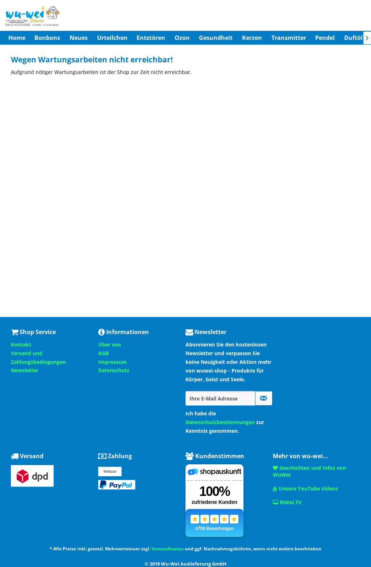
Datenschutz (113, 370)
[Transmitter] (289, 38)
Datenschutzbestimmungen (220, 422)
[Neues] (78, 38)
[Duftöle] (355, 38)
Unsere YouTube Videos (305, 488)
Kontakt (21, 344)
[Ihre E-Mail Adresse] (220, 398)
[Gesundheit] (216, 38)
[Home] (17, 38)
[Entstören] (151, 38)
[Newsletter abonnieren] (263, 398)
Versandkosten (167, 549)
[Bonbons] (47, 38)
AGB (103, 353)
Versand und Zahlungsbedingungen (38, 357)
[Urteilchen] (112, 38)
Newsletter (24, 370)
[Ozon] (182, 38)
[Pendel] (324, 38)
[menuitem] (17, 38)
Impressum (112, 361)
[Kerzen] (252, 38)
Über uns (109, 344)
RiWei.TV (287, 502)
